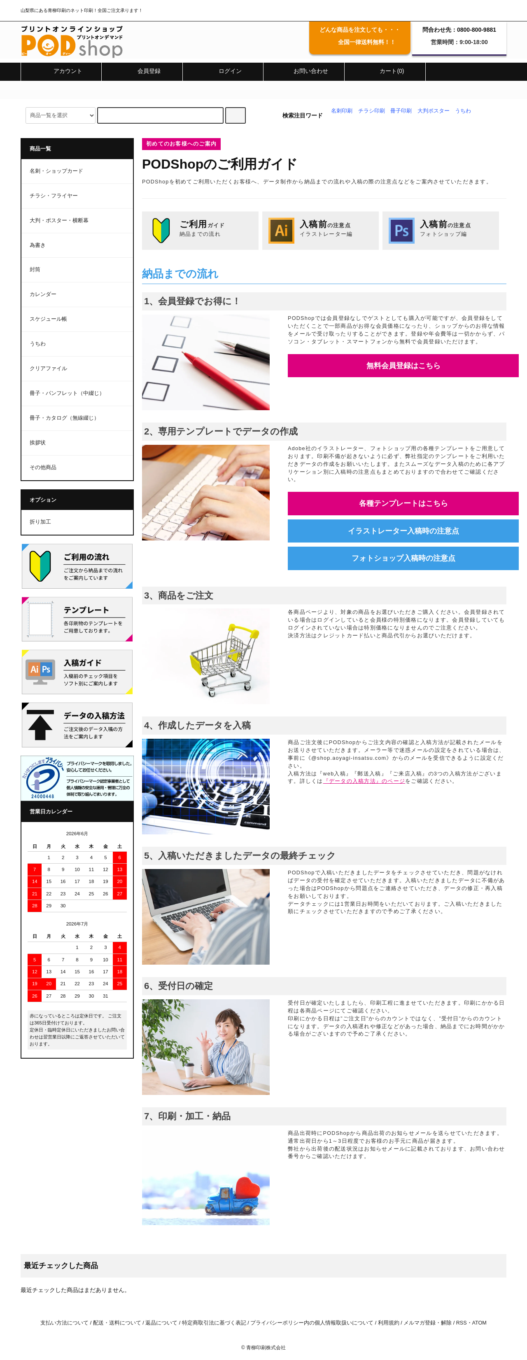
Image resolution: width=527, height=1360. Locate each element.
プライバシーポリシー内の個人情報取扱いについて (311, 1323)
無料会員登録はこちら (403, 366)
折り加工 (40, 522)
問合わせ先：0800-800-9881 (459, 29)
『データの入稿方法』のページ (364, 781)
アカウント (61, 71)
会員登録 (142, 71)
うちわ (463, 111)
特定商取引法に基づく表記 (214, 1323)
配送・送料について (117, 1323)
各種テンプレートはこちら (403, 503)
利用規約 (388, 1323)
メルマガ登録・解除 (427, 1323)
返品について (161, 1323)
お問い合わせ (304, 71)
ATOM (479, 1323)
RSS (461, 1323)
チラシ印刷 (371, 111)
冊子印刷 (401, 111)
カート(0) (385, 71)
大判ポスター (433, 111)
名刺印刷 (341, 111)
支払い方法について (64, 1323)
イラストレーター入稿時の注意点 (403, 531)
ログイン (223, 71)
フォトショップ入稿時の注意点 (403, 558)
